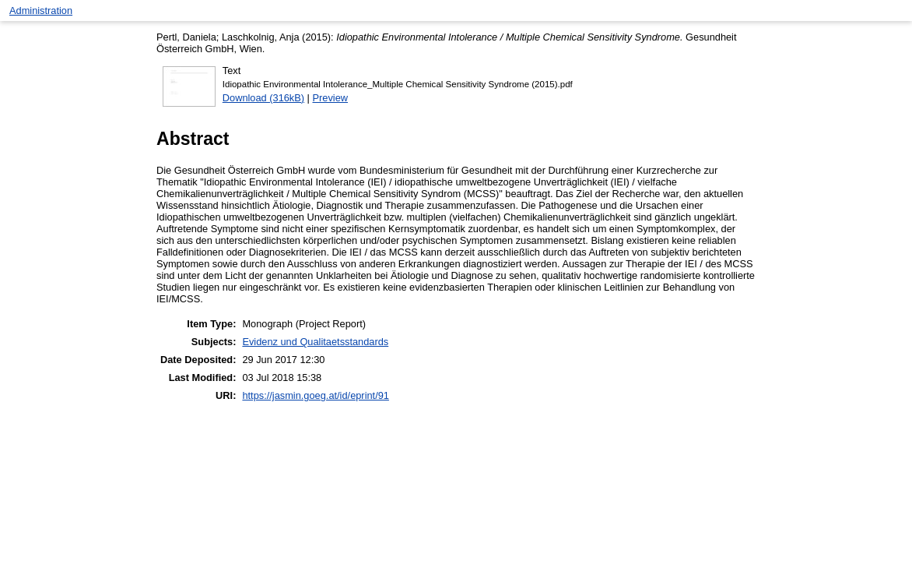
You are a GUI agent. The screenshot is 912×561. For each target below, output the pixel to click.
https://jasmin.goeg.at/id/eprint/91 (315, 395)
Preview (331, 98)
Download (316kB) (263, 98)
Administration (40, 10)
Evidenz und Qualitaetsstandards (315, 342)
